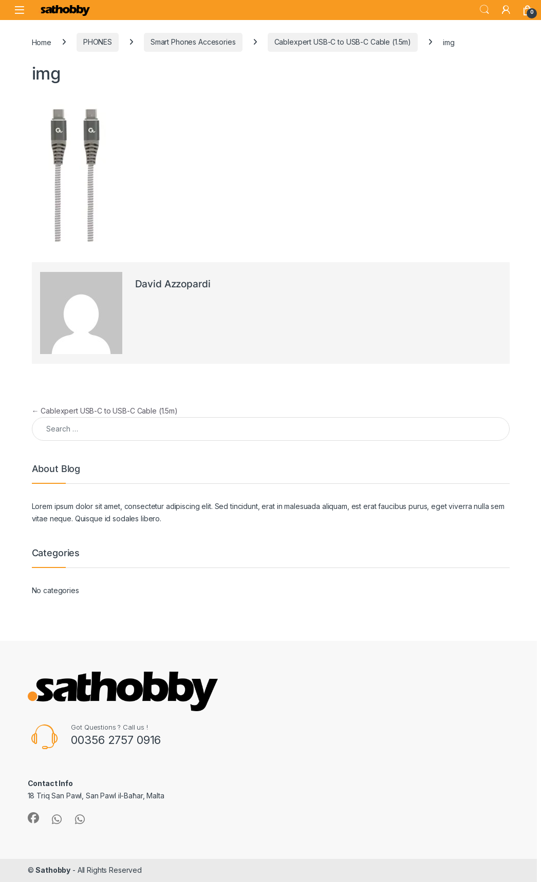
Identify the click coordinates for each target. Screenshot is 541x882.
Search (484, 9)
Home (41, 41)
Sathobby (52, 870)
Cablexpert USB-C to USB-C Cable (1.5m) (343, 41)
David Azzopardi (173, 284)
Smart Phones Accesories (193, 41)
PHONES (97, 41)
